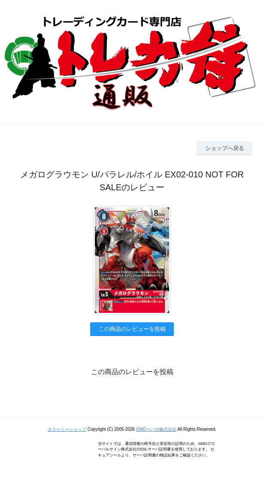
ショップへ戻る (224, 148)
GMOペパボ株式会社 (156, 429)
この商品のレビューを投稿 (132, 329)
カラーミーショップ (67, 429)
